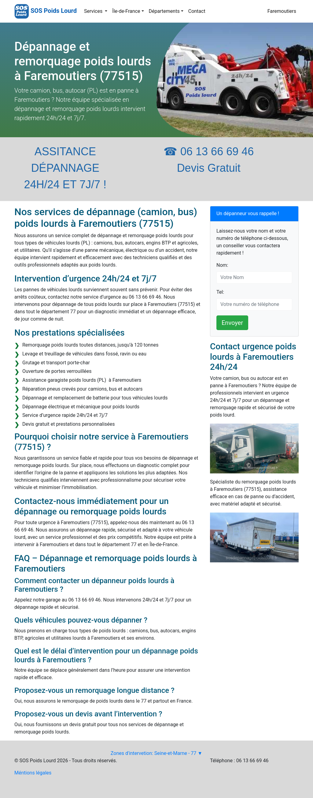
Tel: (220, 292)
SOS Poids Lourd (54, 10)
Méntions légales (32, 773)
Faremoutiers (281, 11)
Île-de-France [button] (126, 11)
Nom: (222, 265)
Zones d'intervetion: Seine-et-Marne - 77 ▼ (156, 753)
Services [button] (94, 11)
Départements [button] (164, 11)
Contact (196, 11)
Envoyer (232, 322)
